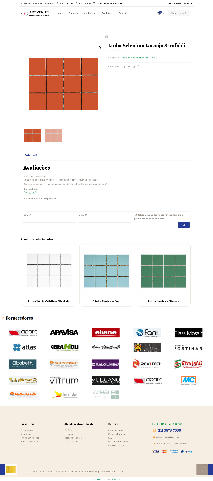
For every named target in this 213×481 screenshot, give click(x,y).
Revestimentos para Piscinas (134, 57)
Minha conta (179, 13)
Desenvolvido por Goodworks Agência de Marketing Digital (95, 471)
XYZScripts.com (116, 479)
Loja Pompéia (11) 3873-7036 (178, 3)
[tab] (31, 155)
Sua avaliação (31, 189)
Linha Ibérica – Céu (106, 301)
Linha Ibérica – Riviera (163, 301)
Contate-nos (27, 430)
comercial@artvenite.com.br (109, 3)
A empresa (26, 433)
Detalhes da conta (73, 437)
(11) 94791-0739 (66, 3)
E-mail (83, 214)
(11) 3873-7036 (84, 3)
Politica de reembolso (31, 441)
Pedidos (68, 430)
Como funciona (115, 430)
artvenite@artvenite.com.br (171, 437)
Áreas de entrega (116, 445)
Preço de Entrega (116, 433)
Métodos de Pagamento (119, 441)
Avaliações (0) (31, 155)
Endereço (69, 433)
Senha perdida (71, 441)
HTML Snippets (96, 479)
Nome (27, 214)
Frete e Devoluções (30, 437)
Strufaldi (153, 57)
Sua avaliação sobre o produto (40, 198)
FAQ (110, 437)
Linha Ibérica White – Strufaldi (49, 301)
